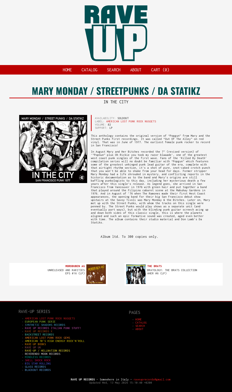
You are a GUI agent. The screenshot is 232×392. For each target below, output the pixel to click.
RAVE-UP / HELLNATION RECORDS (47, 350)
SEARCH (114, 69)
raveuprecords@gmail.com (152, 379)
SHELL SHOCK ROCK (38, 360)
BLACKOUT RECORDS (38, 370)
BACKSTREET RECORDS (39, 334)
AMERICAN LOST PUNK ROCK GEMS (47, 337)
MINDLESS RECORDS (38, 357)
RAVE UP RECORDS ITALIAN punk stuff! (53, 328)
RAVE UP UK (33, 347)
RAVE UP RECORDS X (38, 331)
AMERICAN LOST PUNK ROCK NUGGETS (131, 121)
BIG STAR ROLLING (38, 363)
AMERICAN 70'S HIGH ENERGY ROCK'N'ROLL (55, 341)
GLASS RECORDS (35, 366)
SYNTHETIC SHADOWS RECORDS (45, 324)
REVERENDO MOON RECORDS (42, 353)
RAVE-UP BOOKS (35, 344)
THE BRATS (154, 266)
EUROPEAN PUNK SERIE (40, 321)
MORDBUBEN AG (75, 266)
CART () (160, 69)
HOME (67, 69)
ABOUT (135, 69)
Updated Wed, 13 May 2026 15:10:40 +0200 (120, 382)
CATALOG (89, 69)
